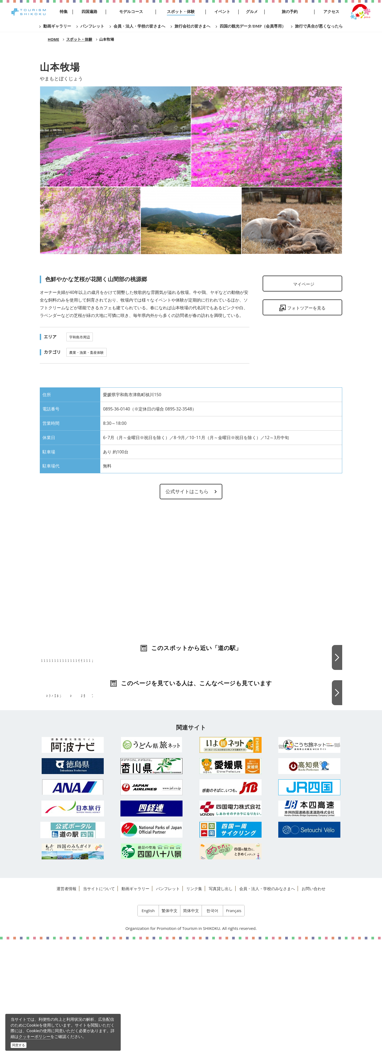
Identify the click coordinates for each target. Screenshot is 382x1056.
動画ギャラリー (135, 1005)
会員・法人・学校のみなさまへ (267, 1005)
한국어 (212, 1027)
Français (233, 1027)
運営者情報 (66, 1005)
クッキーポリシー (34, 1036)
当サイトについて (99, 1005)
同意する (18, 1045)
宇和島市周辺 (79, 337)
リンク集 (194, 1005)
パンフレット (168, 1005)
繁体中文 (169, 1027)
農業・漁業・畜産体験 (86, 352)
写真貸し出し (221, 1005)
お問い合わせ (313, 1005)
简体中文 (191, 1027)
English (148, 1027)
